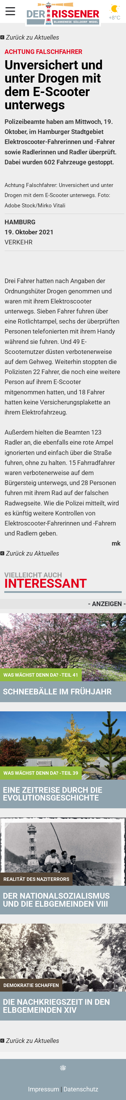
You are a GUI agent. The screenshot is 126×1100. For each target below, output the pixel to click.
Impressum (43, 1089)
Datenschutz (80, 1089)
